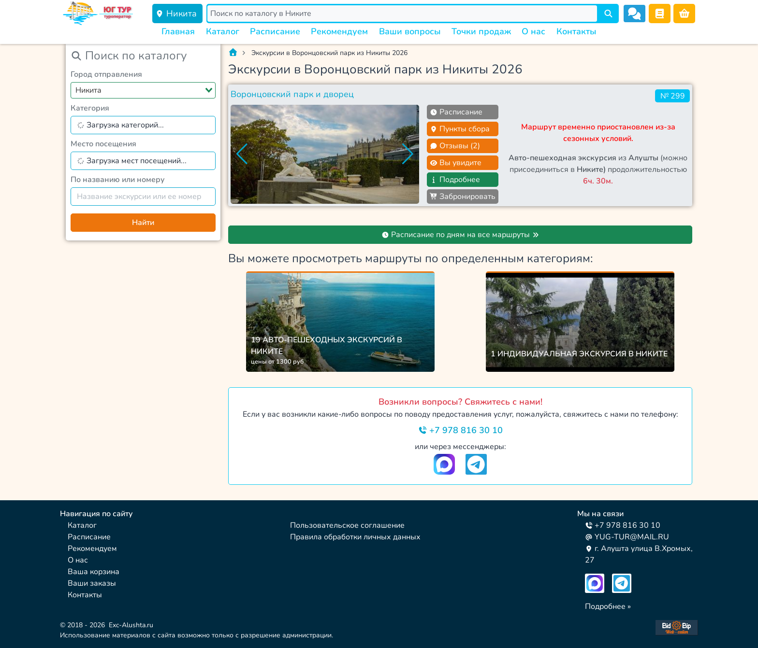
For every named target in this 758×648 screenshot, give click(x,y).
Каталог (222, 31)
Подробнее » (608, 606)
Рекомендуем (339, 31)
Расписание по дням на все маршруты (460, 234)
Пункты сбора (460, 129)
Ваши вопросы (410, 31)
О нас (533, 31)
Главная (178, 31)
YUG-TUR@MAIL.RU (627, 537)
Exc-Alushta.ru (131, 625)
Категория (90, 108)
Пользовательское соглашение (347, 525)
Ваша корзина (93, 571)
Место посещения (103, 144)
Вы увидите (455, 162)
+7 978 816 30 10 (460, 430)
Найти (143, 222)
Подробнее (455, 179)
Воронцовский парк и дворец (292, 94)
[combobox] (143, 90)
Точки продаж (481, 31)
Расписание (275, 31)
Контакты (576, 31)
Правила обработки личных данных (355, 537)
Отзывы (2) (455, 146)
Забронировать (463, 196)
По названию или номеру (118, 179)
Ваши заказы (92, 583)
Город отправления (106, 74)
